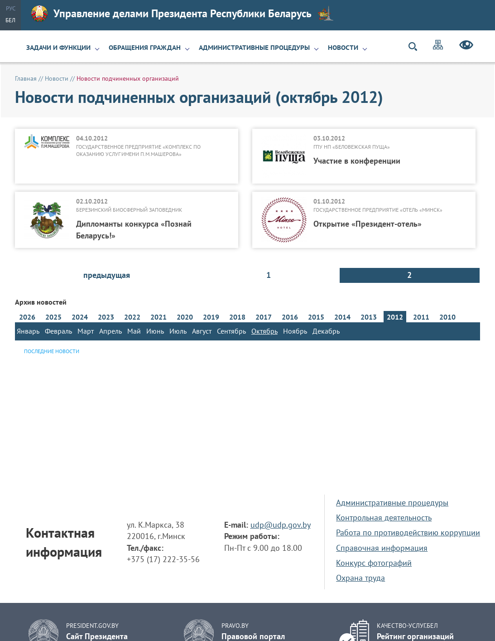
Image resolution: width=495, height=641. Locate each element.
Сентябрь (231, 330)
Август (201, 330)
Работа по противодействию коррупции (408, 532)
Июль (178, 330)
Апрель (110, 330)
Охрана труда (360, 578)
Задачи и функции (58, 48)
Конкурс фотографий (374, 563)
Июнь (155, 330)
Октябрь (264, 330)
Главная (26, 78)
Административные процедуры (254, 48)
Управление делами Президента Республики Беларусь (182, 13)
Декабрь (326, 330)
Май (134, 330)
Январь (28, 330)
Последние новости (51, 351)
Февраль (58, 330)
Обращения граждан (145, 48)
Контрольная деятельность (384, 517)
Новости (343, 48)
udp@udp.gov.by (280, 525)
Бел (10, 20)
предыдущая (106, 275)
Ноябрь (295, 330)
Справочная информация (382, 548)
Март (85, 330)
